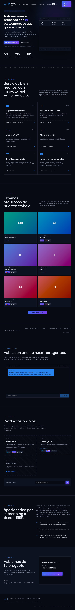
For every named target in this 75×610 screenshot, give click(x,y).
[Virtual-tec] (9, 5)
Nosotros (40, 5)
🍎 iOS (13, 453)
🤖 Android (19, 453)
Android (47, 241)
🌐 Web (8, 453)
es (52, 5)
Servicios (16, 5)
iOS (41, 241)
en (55, 5)
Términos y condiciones (40, 607)
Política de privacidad (56, 607)
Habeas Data (68, 607)
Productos (33, 5)
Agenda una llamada (66, 5)
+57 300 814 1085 (49, 569)
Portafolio (24, 5)
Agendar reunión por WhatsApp (54, 575)
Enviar (64, 396)
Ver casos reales (29, 43)
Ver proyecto (8, 241)
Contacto (48, 5)
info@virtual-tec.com (50, 563)
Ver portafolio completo (37, 313)
